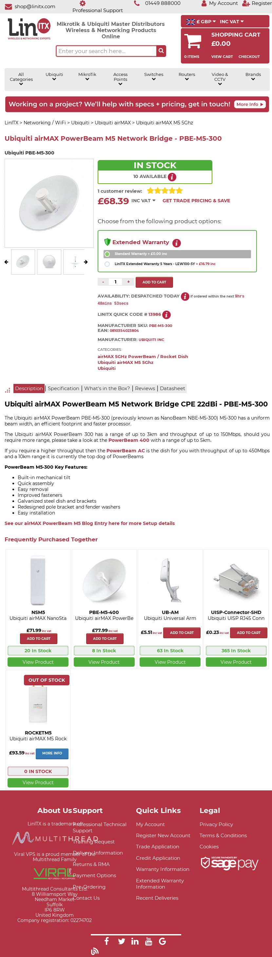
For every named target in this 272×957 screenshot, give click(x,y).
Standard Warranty (141, 254)
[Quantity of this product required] (115, 282)
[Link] (106, 943)
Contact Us (86, 898)
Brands (253, 76)
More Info (52, 753)
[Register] (257, 3)
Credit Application (158, 858)
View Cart (222, 56)
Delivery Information (98, 853)
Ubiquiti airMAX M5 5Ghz (125, 362)
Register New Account (163, 836)
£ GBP (201, 22)
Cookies (209, 847)
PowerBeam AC (126, 451)
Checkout (249, 56)
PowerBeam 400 (128, 440)
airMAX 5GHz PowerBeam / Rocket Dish (143, 356)
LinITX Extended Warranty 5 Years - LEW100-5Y (165, 264)
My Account (150, 825)
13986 (154, 314)
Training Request (94, 842)
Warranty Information (162, 869)
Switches (153, 76)
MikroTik (87, 76)
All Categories (21, 79)
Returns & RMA (91, 864)
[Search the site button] (161, 51)
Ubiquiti (54, 76)
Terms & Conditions (223, 836)
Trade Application (157, 847)
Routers (187, 76)
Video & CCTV (220, 79)
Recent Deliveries (157, 898)
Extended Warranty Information (160, 884)
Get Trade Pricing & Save (196, 201)
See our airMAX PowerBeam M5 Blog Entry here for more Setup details (90, 524)
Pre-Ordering (89, 887)
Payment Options (94, 876)
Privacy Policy (216, 825)
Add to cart (38, 639)
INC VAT (232, 22)
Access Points (120, 79)
